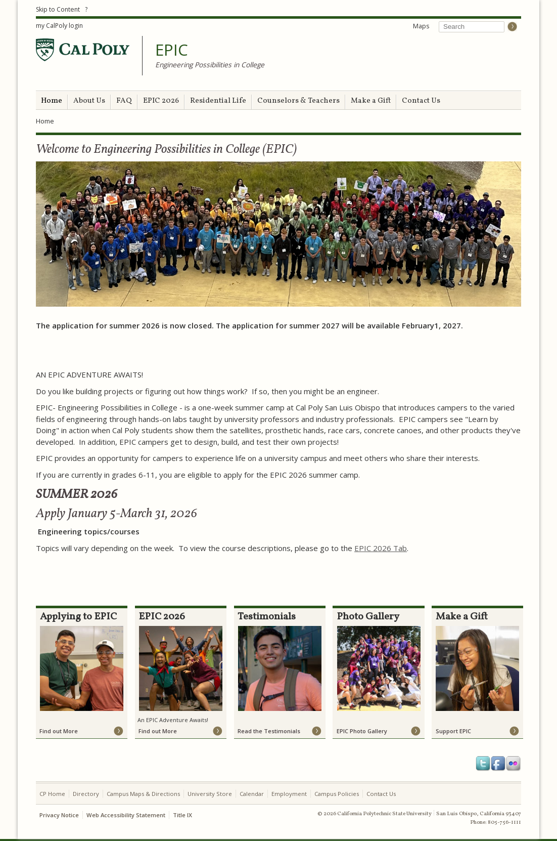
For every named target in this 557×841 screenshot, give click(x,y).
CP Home (52, 793)
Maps (421, 26)
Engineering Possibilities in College (209, 64)
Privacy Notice (59, 815)
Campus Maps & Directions (143, 793)
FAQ (124, 101)
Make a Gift (371, 101)
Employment (289, 793)
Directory (86, 793)
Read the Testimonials (269, 731)
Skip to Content (58, 9)
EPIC (171, 50)
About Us (89, 101)
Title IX (182, 815)
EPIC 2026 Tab (380, 548)
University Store (210, 793)
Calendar (252, 793)
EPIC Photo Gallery (362, 731)
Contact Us (421, 101)
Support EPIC (453, 731)
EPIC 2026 (161, 101)
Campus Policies (336, 793)
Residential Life (218, 101)
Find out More (58, 731)
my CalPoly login (59, 25)
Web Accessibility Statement (125, 815)
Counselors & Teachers (298, 101)
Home (51, 101)
